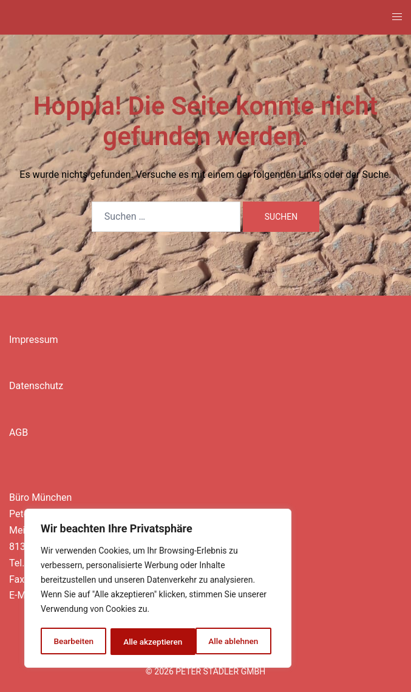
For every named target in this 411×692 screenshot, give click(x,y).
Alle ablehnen (148, 641)
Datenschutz (36, 386)
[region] (157, 589)
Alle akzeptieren (232, 641)
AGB (18, 432)
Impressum (33, 339)
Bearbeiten (73, 641)
